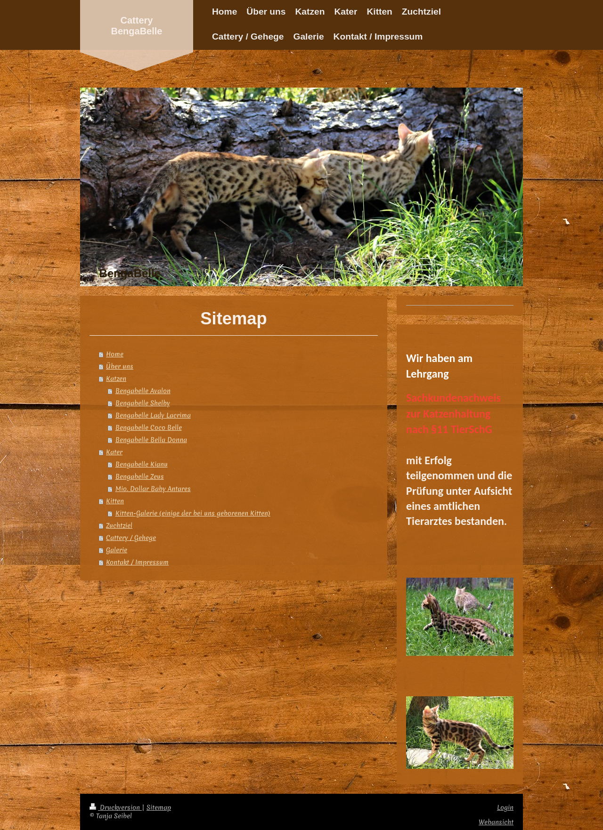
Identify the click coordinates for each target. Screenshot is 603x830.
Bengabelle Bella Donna (151, 439)
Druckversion (116, 807)
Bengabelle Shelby (142, 403)
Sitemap (159, 807)
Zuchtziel (119, 525)
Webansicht (496, 822)
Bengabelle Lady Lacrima (153, 415)
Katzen (116, 378)
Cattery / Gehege (131, 537)
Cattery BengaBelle (137, 25)
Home (114, 354)
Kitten (115, 501)
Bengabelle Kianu (141, 464)
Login (505, 807)
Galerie (116, 550)
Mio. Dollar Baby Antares (153, 488)
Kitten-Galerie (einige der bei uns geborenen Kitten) (192, 513)
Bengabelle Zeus (139, 476)
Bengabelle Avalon (143, 391)
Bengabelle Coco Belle (148, 427)
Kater (114, 452)
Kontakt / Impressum (137, 562)
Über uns (119, 366)
